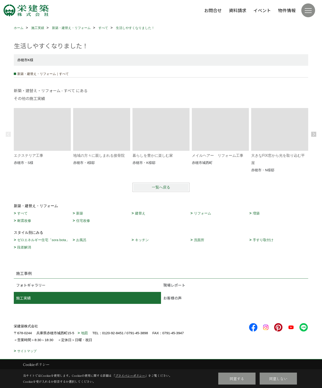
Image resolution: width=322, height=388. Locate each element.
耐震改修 (24, 221)
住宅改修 (83, 221)
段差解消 (24, 247)
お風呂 (81, 240)
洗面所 (199, 240)
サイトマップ (27, 351)
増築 (256, 213)
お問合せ (213, 10)
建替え (140, 213)
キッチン (142, 240)
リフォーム (202, 213)
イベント (262, 10)
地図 (84, 333)
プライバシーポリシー (130, 375)
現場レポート (174, 285)
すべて (22, 213)
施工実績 (23, 298)
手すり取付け (263, 240)
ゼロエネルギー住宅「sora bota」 (43, 240)
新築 (79, 213)
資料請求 (237, 10)
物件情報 (287, 10)
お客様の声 (172, 298)
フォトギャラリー (31, 285)
